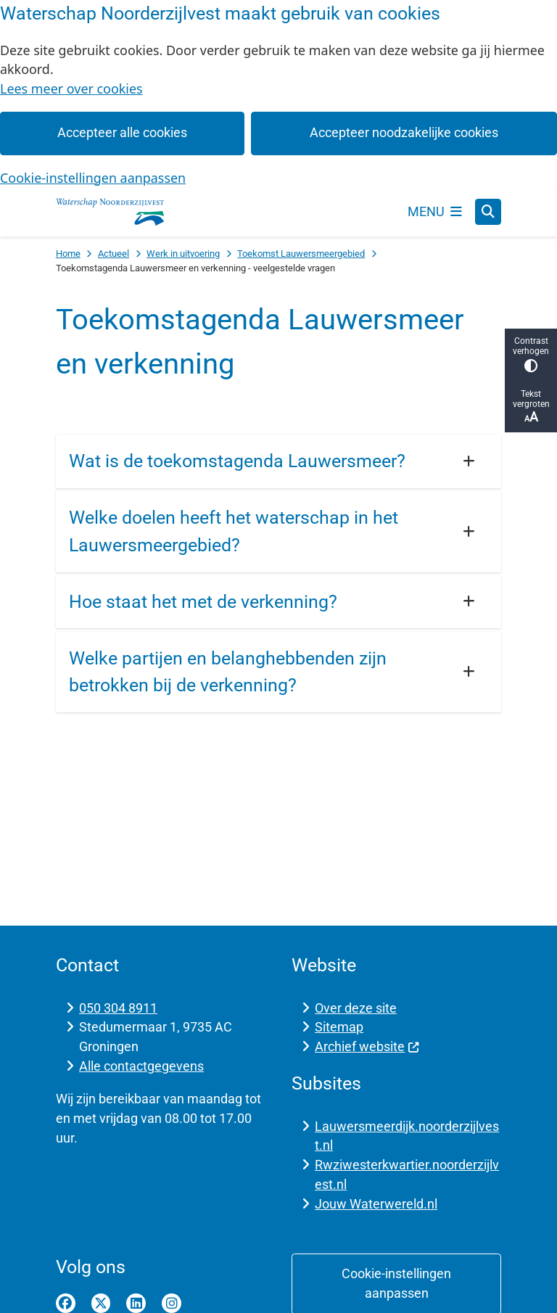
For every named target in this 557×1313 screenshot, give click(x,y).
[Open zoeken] (488, 212)
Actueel (113, 253)
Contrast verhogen (531, 354)
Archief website (367, 1046)
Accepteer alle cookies (122, 132)
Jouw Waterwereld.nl (376, 1203)
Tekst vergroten (531, 406)
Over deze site (356, 1008)
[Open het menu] (435, 212)
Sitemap (339, 1026)
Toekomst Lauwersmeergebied (301, 253)
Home (68, 253)
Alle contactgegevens (141, 1066)
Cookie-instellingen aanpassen (93, 177)
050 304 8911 (118, 1008)
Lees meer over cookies (71, 88)
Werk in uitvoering (183, 253)
